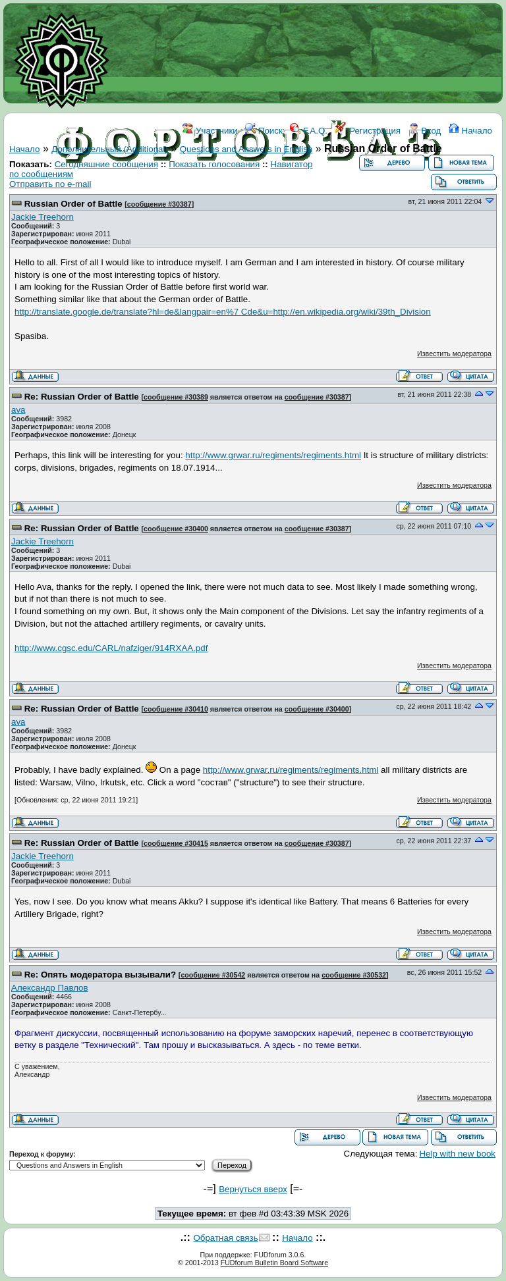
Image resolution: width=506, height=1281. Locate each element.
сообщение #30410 (176, 709)
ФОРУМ (182, 189)
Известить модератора (454, 353)
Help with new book (457, 1154)
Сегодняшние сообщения (106, 164)
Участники (210, 131)
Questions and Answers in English (246, 149)
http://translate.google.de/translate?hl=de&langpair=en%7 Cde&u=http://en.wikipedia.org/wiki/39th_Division (222, 312)
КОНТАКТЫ (307, 189)
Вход (424, 131)
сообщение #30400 (176, 529)
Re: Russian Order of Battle (81, 397)
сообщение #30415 (176, 843)
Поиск (264, 131)
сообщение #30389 (176, 397)
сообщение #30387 (159, 204)
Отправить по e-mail (50, 184)
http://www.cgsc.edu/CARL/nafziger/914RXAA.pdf (111, 648)
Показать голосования (214, 164)
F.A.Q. (308, 131)
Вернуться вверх (253, 1189)
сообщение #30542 (213, 975)
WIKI (217, 189)
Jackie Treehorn (42, 217)
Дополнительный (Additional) (109, 149)
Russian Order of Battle (73, 204)
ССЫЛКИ (254, 189)
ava (18, 410)
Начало (470, 131)
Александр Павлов (49, 988)
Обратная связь (225, 1238)
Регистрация (368, 131)
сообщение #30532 (354, 975)
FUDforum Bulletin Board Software (274, 1263)
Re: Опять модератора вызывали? (100, 975)
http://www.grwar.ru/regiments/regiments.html (273, 455)
